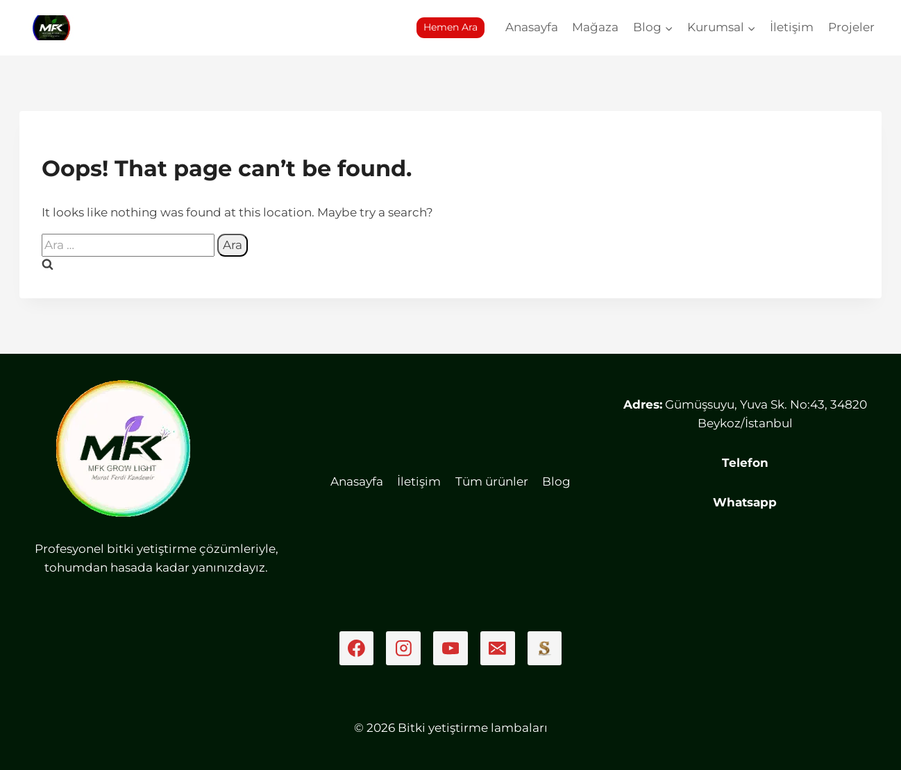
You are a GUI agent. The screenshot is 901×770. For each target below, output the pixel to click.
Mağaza (595, 27)
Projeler (851, 27)
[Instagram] (403, 648)
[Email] (497, 648)
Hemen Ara (450, 27)
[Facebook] (356, 648)
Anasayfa (531, 27)
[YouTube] (450, 648)
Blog (556, 481)
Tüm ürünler (491, 481)
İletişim (792, 27)
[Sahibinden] (545, 648)
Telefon (745, 463)
